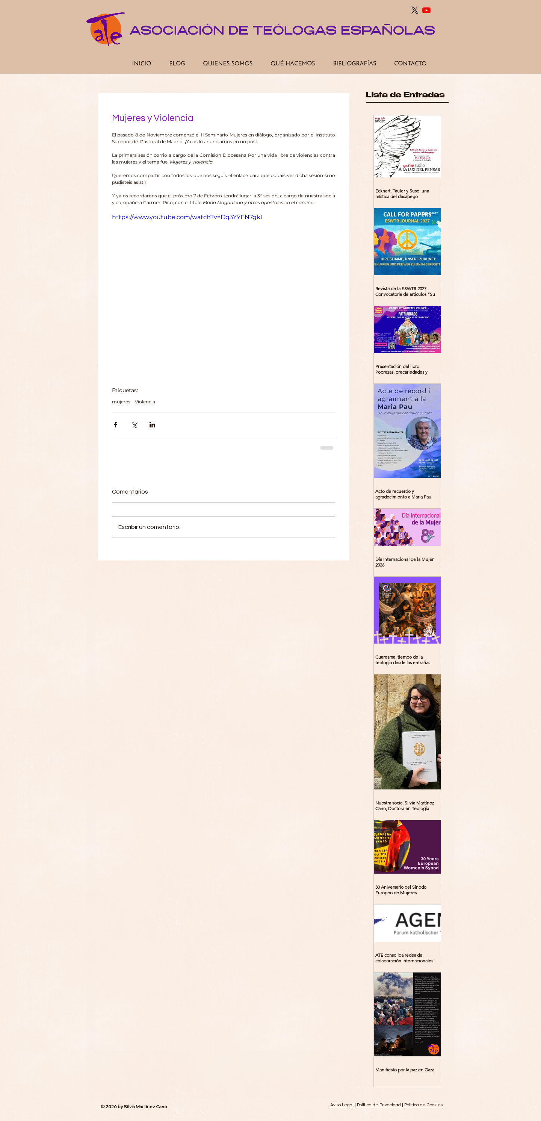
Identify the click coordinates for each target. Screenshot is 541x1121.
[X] (415, 10)
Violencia (145, 401)
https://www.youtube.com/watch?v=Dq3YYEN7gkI (187, 217)
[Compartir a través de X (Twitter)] (134, 424)
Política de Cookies (423, 1105)
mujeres (121, 401)
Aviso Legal (342, 1105)
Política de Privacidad (379, 1105)
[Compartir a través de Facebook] (115, 424)
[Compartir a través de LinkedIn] (152, 424)
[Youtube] (426, 10)
